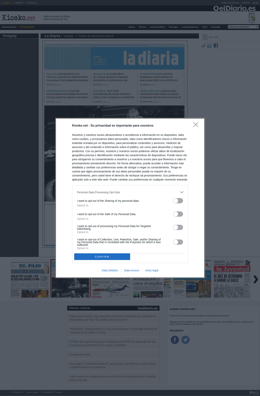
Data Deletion (110, 270)
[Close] (197, 125)
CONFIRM (102, 256)
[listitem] (130, 192)
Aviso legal (151, 270)
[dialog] (130, 198)
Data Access (131, 270)
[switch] (178, 200)
